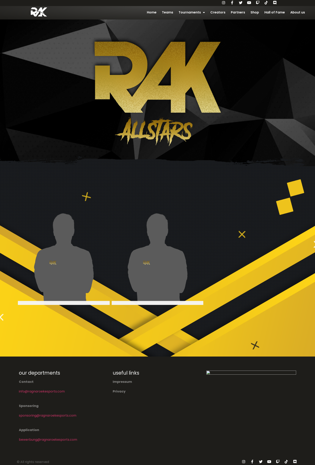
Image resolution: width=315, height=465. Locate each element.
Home (151, 12)
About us (297, 12)
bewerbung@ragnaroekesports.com (48, 439)
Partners (238, 12)
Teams (167, 12)
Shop (255, 12)
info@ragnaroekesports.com (42, 391)
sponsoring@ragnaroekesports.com (47, 415)
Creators (217, 12)
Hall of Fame (274, 12)
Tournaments (192, 12)
